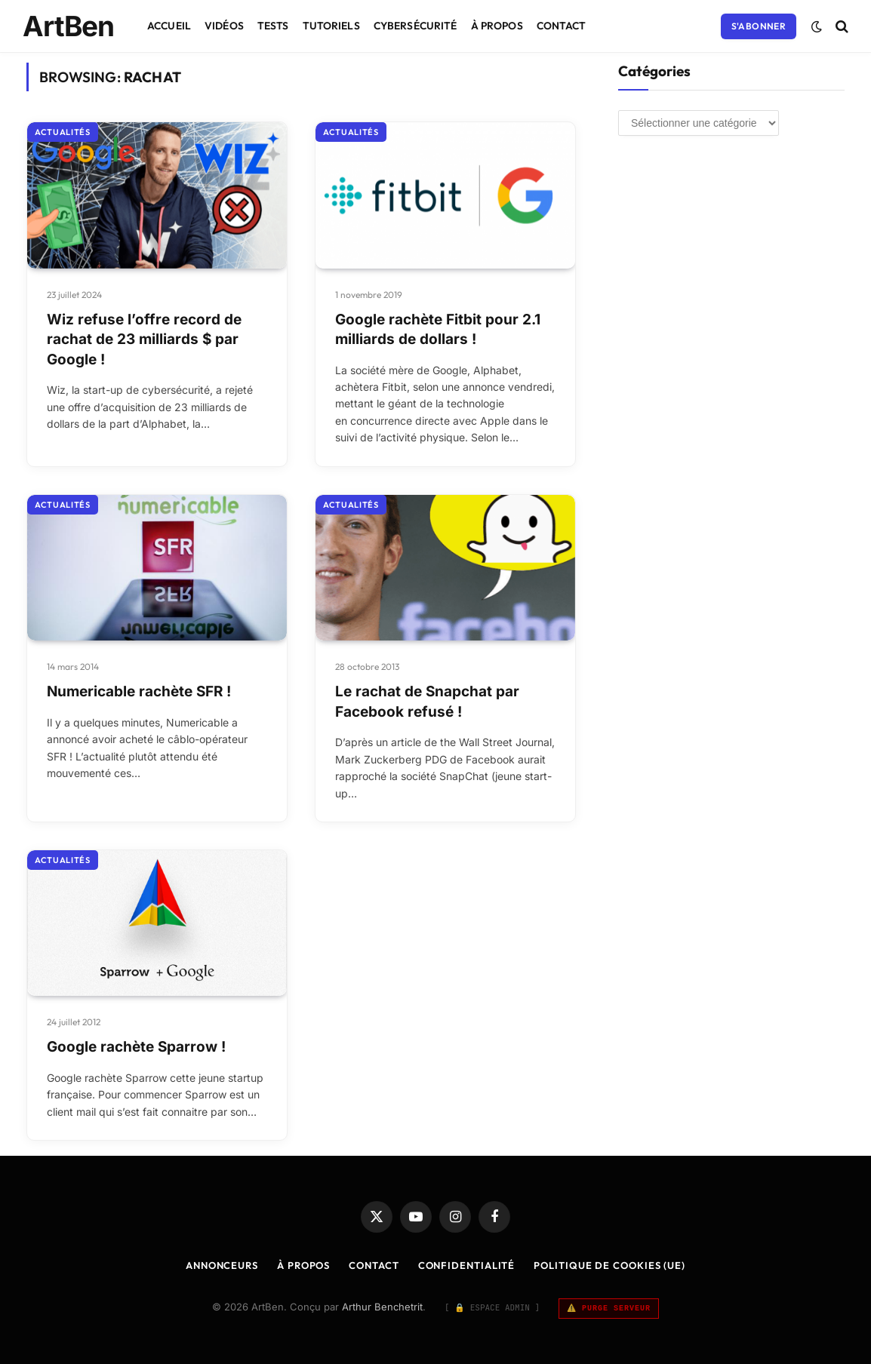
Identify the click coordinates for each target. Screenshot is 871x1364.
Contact (561, 25)
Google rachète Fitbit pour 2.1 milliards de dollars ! (437, 330)
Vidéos (224, 25)
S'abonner (758, 26)
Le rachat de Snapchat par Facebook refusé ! (427, 701)
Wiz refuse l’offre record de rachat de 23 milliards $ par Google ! (144, 339)
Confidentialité (467, 1265)
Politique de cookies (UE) (609, 1265)
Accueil (169, 25)
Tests (273, 25)
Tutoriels (331, 25)
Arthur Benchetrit (382, 1307)
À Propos (497, 25)
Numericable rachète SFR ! (139, 691)
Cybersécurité (415, 25)
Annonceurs (222, 1265)
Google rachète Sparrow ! (136, 1046)
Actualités (63, 132)
